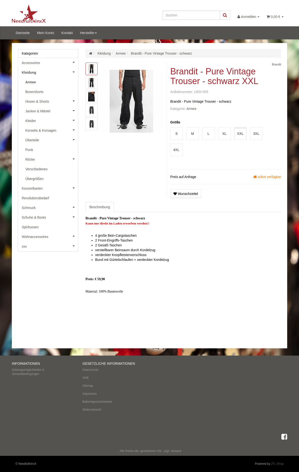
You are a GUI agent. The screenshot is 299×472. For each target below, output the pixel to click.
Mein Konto (45, 33)
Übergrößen (34, 179)
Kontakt (67, 33)
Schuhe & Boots (50, 217)
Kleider (51, 120)
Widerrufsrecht (92, 409)
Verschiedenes (36, 169)
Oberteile (51, 139)
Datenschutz (91, 370)
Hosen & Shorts (51, 101)
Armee (191, 109)
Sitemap (88, 385)
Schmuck (50, 207)
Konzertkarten (50, 188)
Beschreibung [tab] (99, 207)
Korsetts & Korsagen (51, 130)
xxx (50, 246)
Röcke (51, 159)
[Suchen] (191, 15)
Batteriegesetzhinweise (97, 401)
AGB (86, 377)
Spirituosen (30, 227)
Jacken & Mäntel (51, 110)
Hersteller (88, 33)
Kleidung (50, 72)
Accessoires (50, 62)
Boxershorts (34, 92)
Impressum (90, 393)
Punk (29, 150)
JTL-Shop (277, 463)
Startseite (22, 33)
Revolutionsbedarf (35, 198)
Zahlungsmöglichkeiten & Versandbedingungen (28, 372)
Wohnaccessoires (50, 236)
